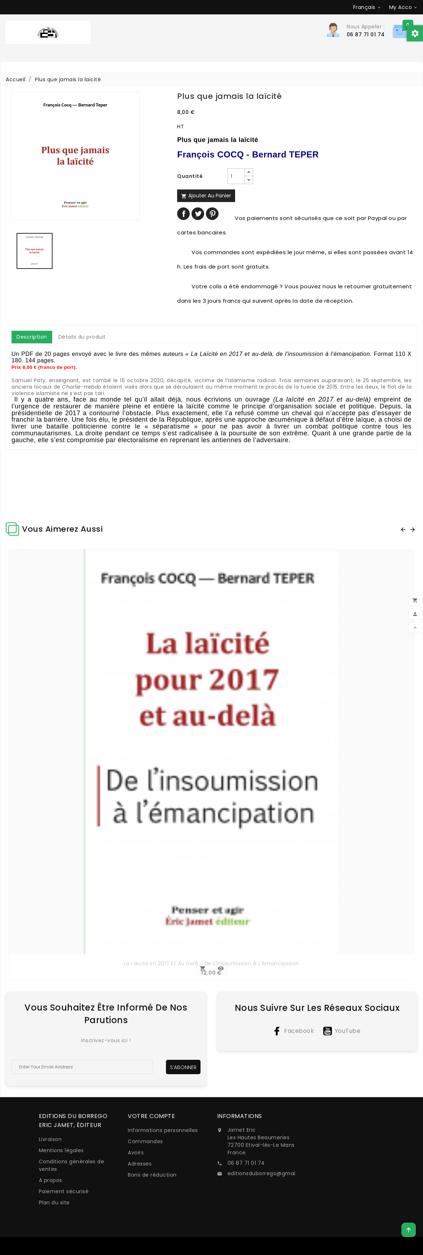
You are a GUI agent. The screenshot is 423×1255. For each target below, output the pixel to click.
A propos (50, 1180)
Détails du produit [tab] (82, 336)
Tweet (198, 213)
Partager (183, 213)
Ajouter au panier (206, 195)
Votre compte (151, 1116)
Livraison (50, 1139)
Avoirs (136, 1152)
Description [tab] (32, 336)
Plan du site (54, 1202)
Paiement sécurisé (64, 1191)
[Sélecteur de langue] (367, 7)
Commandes (145, 1141)
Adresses (140, 1163)
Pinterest (212, 213)
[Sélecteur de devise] (403, 7)
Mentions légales (61, 1150)
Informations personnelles (163, 1130)
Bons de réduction (152, 1174)
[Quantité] (236, 176)
